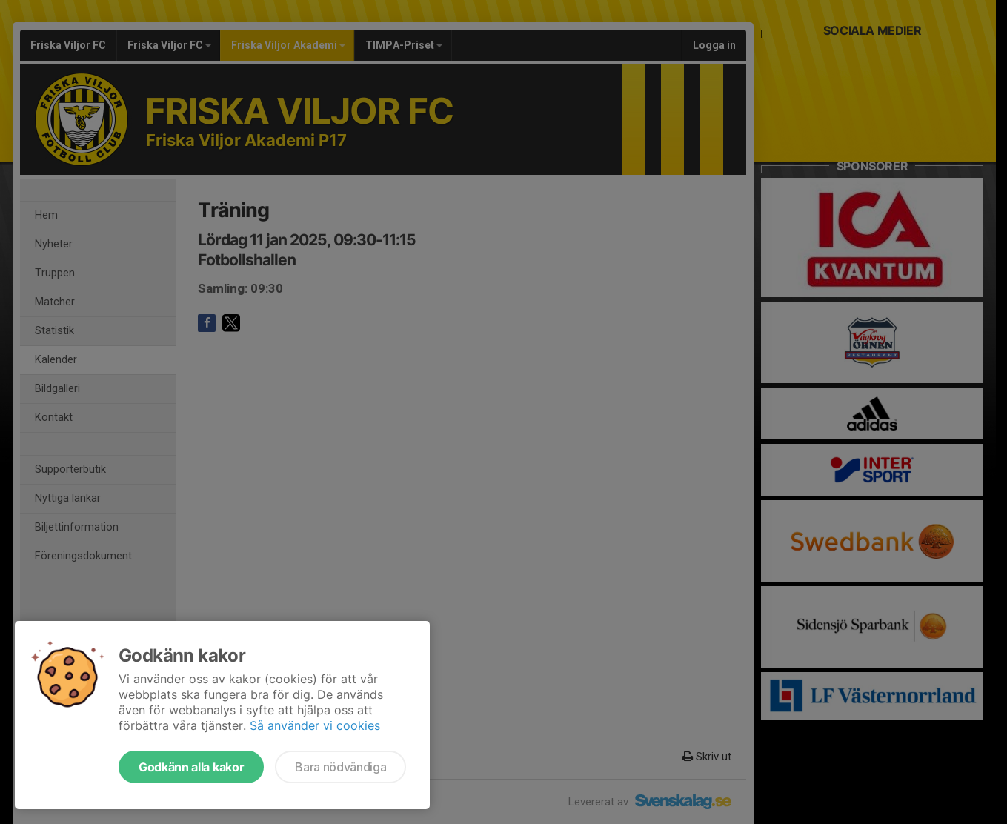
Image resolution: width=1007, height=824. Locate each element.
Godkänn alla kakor (191, 767)
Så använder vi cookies (315, 725)
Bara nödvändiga (340, 767)
